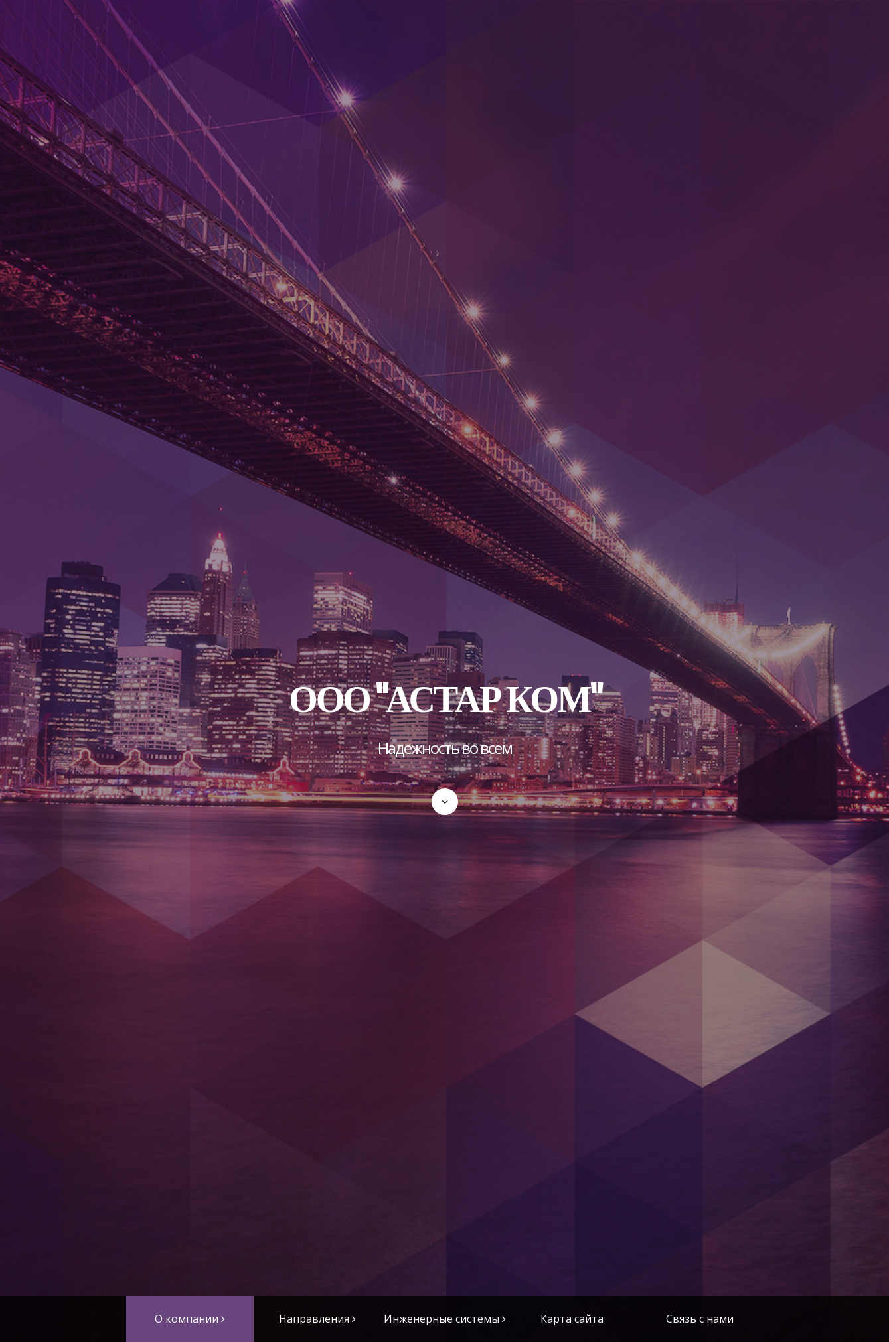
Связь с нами (700, 1318)
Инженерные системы (441, 1318)
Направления (314, 1318)
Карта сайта (572, 1318)
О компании (186, 1318)
